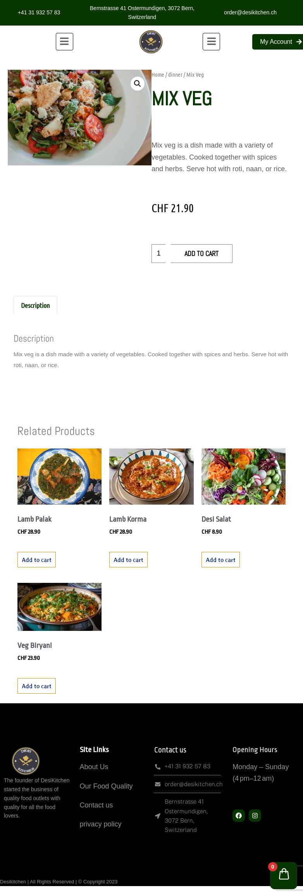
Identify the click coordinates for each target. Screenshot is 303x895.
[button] (138, 84)
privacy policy (101, 824)
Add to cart (201, 253)
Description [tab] (35, 305)
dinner (175, 74)
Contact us (96, 805)
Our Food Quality (106, 786)
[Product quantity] (158, 253)
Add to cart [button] (37, 559)
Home (158, 74)
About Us (94, 767)
